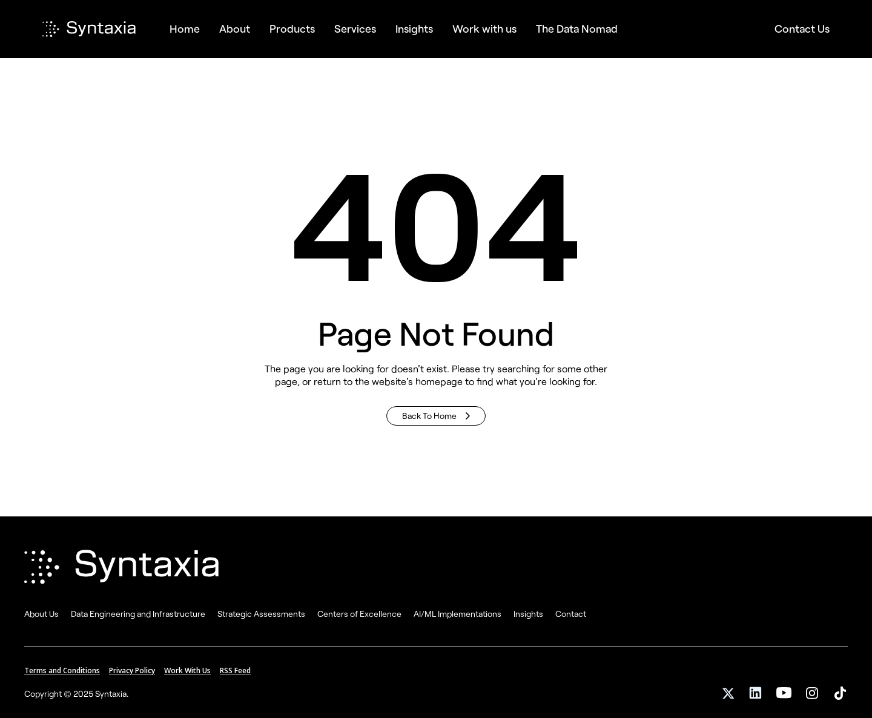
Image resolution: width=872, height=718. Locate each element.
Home (185, 28)
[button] (292, 28)
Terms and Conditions (62, 670)
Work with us (484, 28)
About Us (41, 613)
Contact (570, 613)
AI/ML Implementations (457, 613)
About (234, 28)
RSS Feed (235, 670)
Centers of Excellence (359, 613)
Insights (528, 613)
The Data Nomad (577, 28)
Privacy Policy (132, 670)
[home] (101, 29)
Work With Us (187, 670)
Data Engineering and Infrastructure (138, 613)
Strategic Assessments (261, 613)
